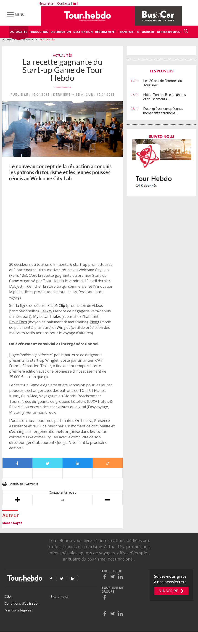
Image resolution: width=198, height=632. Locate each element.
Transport (126, 32)
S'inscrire (168, 590)
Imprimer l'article (23, 484)
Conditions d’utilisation (22, 603)
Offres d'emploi (169, 32)
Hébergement (105, 32)
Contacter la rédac (62, 492)
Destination (83, 32)
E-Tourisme (146, 32)
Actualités (18, 32)
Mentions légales (18, 610)
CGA (8, 596)
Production (38, 32)
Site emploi (59, 596)
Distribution (61, 32)
